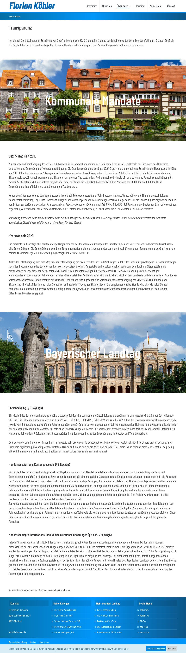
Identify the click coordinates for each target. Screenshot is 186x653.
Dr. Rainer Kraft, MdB (63, 615)
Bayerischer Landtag (106, 609)
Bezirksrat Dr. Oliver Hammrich (67, 626)
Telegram (144, 609)
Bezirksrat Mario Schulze (65, 609)
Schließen (172, 648)
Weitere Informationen (156, 648)
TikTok (143, 621)
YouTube (144, 626)
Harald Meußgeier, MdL (64, 632)
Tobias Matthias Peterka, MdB (67, 621)
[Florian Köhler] (32, 5)
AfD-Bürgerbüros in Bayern (109, 626)
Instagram (144, 632)
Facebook (144, 615)
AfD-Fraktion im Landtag (108, 615)
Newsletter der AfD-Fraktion (109, 632)
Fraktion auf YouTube (106, 621)
